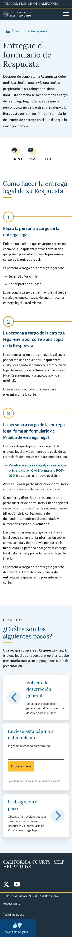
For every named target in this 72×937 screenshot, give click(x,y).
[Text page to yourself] (48, 154)
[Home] (31, 14)
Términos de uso (13, 914)
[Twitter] (6, 884)
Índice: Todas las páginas (26, 31)
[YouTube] (17, 884)
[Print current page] (15, 154)
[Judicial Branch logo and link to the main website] (36, 4)
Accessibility (11, 903)
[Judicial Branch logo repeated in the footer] (36, 895)
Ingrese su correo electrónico (29, 746)
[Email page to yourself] (32, 154)
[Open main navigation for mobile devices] (66, 14)
